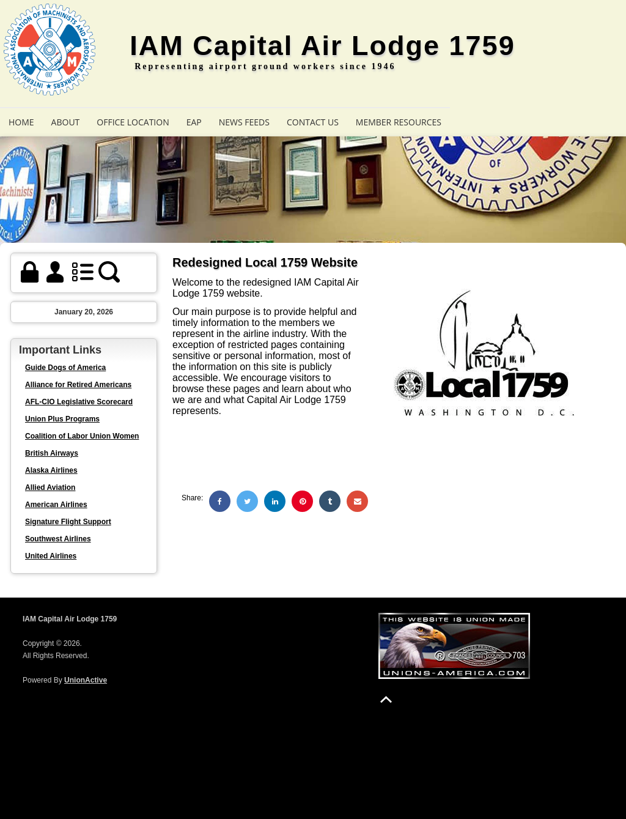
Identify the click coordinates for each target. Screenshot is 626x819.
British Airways (51, 453)
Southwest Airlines (58, 539)
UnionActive (85, 680)
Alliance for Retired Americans (78, 384)
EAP (194, 122)
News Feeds (244, 122)
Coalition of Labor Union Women (82, 436)
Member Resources (398, 122)
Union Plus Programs (62, 419)
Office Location (133, 122)
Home (21, 122)
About (65, 122)
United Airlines (50, 556)
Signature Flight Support (68, 521)
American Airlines (56, 504)
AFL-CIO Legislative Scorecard (79, 402)
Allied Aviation (50, 487)
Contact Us (313, 122)
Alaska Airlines (51, 470)
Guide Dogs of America (65, 367)
